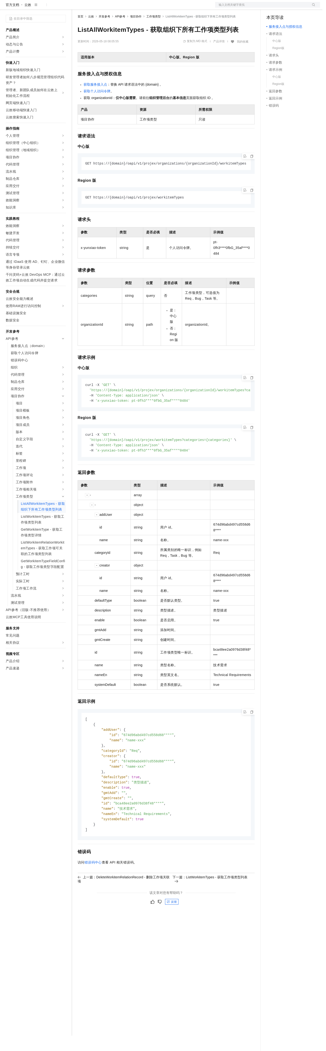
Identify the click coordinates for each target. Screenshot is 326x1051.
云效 (27, 20)
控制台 (283, 7)
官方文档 (12, 20)
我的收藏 (242, 57)
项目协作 (136, 31)
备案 (272, 7)
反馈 (172, 924)
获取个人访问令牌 (97, 106)
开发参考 (104, 31)
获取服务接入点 (95, 100)
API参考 (120, 31)
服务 (141, 8)
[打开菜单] (7, 7)
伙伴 (129, 8)
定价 (103, 8)
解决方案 (77, 8)
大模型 (49, 8)
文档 (261, 7)
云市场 (117, 8)
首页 (80, 31)
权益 (92, 8)
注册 (294, 7)
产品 (62, 8)
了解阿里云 (157, 8)
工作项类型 (153, 31)
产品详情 (219, 56)
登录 (312, 7)
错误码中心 (93, 885)
